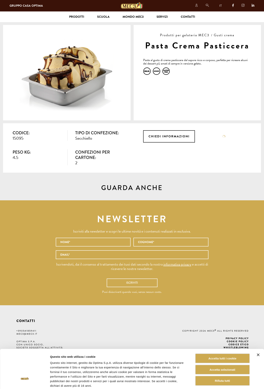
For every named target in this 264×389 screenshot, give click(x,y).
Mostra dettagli (193, 381)
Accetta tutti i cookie (222, 338)
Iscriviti (132, 283)
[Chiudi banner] (258, 335)
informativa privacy (177, 264)
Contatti (188, 16)
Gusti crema (224, 35)
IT (220, 5)
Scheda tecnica (224, 136)
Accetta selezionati (222, 350)
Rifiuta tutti (222, 361)
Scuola (103, 16)
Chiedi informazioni (169, 136)
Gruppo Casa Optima (26, 5)
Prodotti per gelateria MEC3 (184, 35)
